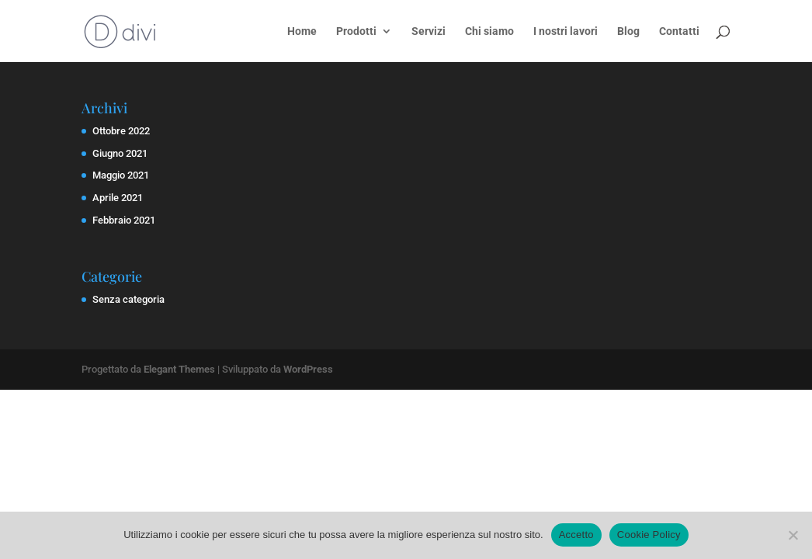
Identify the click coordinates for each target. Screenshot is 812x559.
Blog (628, 31)
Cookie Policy (649, 534)
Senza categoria (128, 299)
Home (302, 31)
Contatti (679, 31)
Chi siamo (489, 31)
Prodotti (356, 31)
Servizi (428, 31)
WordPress (308, 369)
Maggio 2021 (120, 175)
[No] (792, 535)
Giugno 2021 (119, 153)
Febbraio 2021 (123, 220)
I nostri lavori (565, 31)
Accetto (576, 534)
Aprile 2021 (117, 197)
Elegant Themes (179, 369)
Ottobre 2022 (121, 131)
